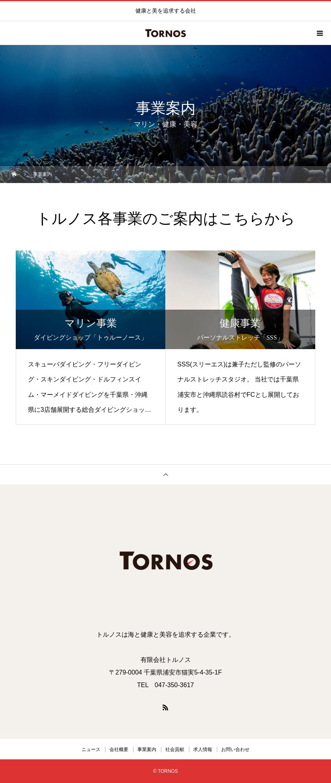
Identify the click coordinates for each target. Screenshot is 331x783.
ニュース (90, 749)
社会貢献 (174, 749)
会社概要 (118, 749)
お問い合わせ (235, 749)
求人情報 (202, 749)
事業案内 (146, 749)
